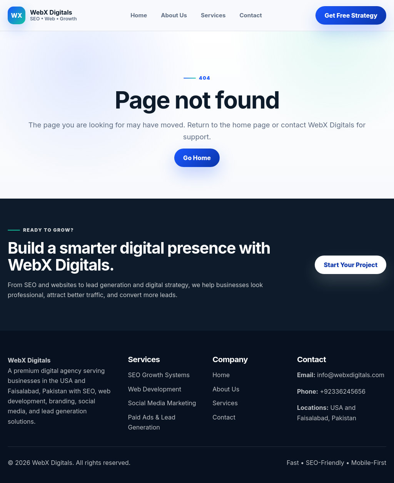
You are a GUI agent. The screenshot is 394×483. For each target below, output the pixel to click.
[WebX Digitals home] (42, 15)
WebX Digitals (29, 360)
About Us (174, 15)
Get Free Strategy (350, 15)
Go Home (197, 158)
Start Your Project (350, 265)
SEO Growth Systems (159, 375)
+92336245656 (343, 391)
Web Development (154, 389)
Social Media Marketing (162, 403)
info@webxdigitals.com (350, 375)
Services (213, 15)
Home (138, 15)
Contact (251, 15)
